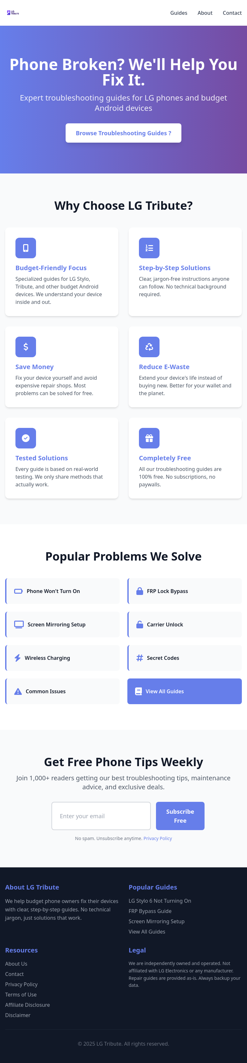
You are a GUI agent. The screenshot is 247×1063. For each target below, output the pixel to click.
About (204, 12)
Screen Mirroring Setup (157, 921)
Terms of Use (21, 994)
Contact (232, 12)
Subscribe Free (180, 816)
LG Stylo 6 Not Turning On (160, 900)
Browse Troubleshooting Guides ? (123, 133)
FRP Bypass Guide (150, 911)
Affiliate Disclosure (27, 1004)
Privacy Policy (157, 838)
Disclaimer (18, 1015)
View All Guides (147, 931)
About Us (16, 963)
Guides (179, 12)
